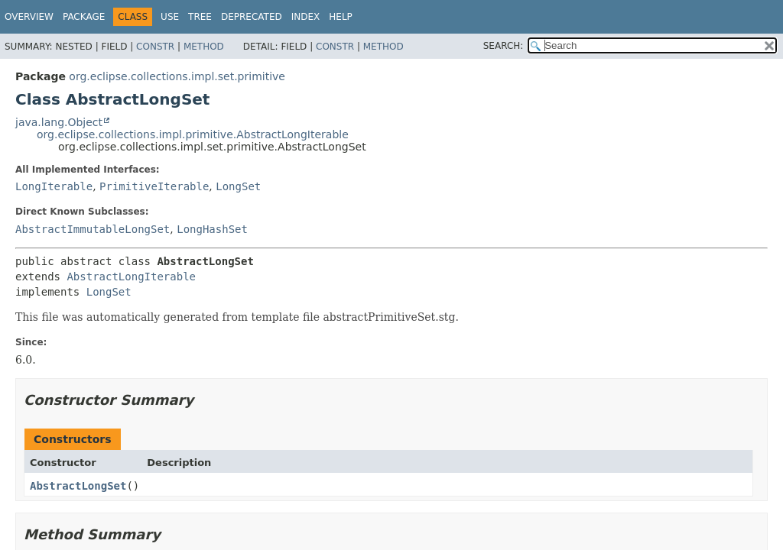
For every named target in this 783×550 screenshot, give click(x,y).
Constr (155, 46)
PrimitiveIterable (154, 186)
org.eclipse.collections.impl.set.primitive (177, 76)
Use (170, 16)
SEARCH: (503, 45)
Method (204, 46)
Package (84, 16)
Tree (200, 16)
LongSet (238, 186)
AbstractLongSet (78, 486)
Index (305, 16)
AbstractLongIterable (131, 276)
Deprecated (251, 16)
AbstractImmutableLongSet (92, 229)
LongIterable (54, 186)
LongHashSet (212, 229)
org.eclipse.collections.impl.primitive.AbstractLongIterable (193, 134)
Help (341, 16)
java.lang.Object (58, 122)
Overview (29, 16)
